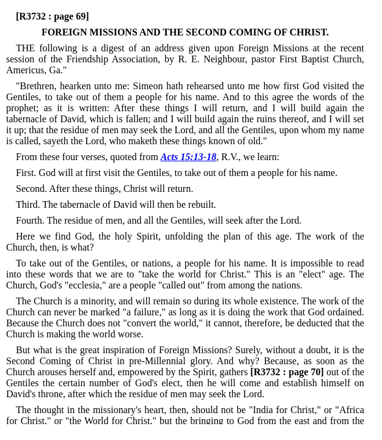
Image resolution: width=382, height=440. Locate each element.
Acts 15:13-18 (188, 157)
